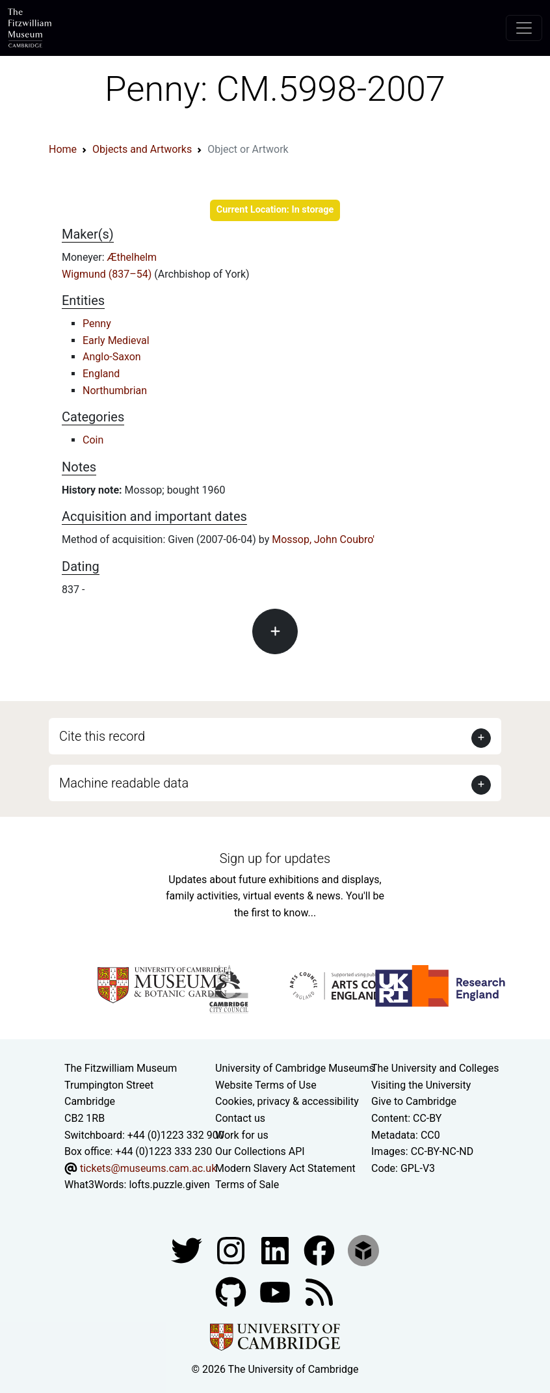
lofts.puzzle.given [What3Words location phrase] (169, 1184)
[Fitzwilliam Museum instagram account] (232, 1249)
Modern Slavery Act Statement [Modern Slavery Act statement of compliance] (285, 1168)
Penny (97, 323)
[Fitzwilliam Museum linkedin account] (320, 1249)
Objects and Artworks (142, 149)
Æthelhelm (132, 257)
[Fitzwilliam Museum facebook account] (276, 1249)
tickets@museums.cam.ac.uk (148, 1168)
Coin (93, 440)
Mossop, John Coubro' (323, 539)
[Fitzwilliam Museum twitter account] (188, 1249)
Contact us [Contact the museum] (240, 1118)
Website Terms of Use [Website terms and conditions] (266, 1085)
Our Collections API (260, 1151)
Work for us (241, 1135)
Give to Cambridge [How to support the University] (413, 1101)
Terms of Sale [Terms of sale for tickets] (247, 1184)
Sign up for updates (275, 858)
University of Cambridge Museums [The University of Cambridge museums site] (294, 1068)
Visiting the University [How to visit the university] (421, 1085)
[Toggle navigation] (524, 28)
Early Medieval (116, 340)
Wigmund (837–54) (108, 274)
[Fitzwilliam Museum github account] (232, 1291)
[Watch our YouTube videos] (276, 1291)
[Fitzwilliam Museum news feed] (319, 1291)
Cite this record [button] (102, 736)
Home (63, 149)
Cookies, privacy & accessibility (287, 1101)
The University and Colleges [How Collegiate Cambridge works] (435, 1068)
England (101, 373)
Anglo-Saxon (112, 357)
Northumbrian (115, 390)
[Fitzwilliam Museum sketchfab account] (363, 1249)
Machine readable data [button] (124, 783)
